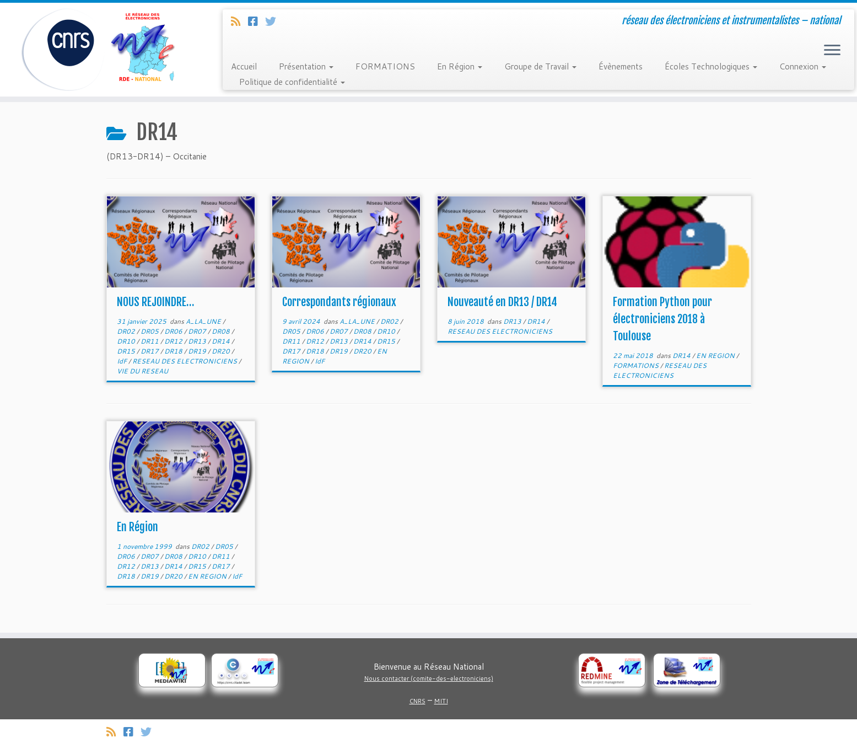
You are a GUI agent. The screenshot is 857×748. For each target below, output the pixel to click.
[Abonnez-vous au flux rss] (239, 21)
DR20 (221, 351)
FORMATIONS (385, 66)
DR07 (198, 331)
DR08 (221, 331)
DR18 (174, 351)
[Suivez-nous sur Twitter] (274, 21)
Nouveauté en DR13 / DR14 (502, 302)
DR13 (198, 341)
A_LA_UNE (204, 321)
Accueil (244, 66)
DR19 (198, 351)
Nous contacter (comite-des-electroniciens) (428, 678)
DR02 (127, 331)
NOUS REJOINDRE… (155, 302)
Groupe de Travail (540, 66)
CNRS (417, 701)
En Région (459, 66)
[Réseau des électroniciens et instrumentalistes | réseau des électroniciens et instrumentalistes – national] (99, 49)
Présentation (306, 66)
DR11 (150, 341)
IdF (122, 361)
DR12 (174, 341)
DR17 (150, 351)
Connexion (802, 66)
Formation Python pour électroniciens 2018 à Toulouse (662, 319)
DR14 (221, 341)
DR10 (127, 341)
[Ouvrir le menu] (832, 50)
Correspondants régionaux (339, 302)
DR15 (127, 351)
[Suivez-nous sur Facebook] (256, 21)
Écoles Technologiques (711, 66)
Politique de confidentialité (292, 82)
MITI (441, 701)
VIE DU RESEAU (142, 371)
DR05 (150, 331)
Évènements (621, 66)
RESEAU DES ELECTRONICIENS (185, 361)
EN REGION (716, 355)
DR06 (174, 331)
